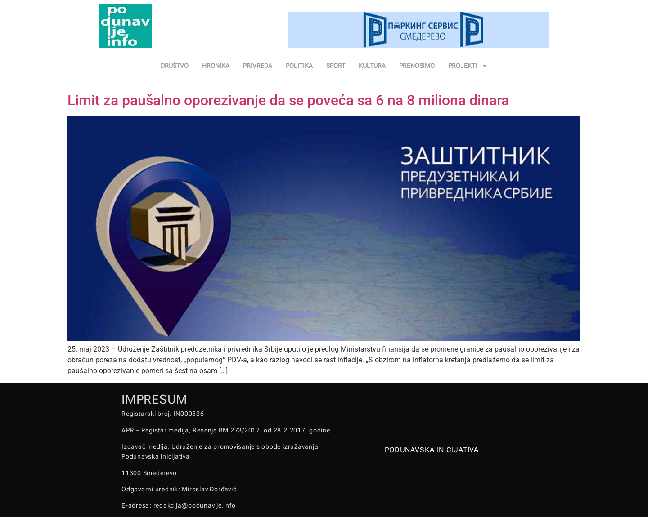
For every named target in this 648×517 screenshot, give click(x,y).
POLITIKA (299, 65)
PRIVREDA (257, 65)
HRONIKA (216, 65)
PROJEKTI (468, 65)
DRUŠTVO (175, 65)
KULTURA (372, 65)
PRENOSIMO (417, 65)
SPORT (335, 65)
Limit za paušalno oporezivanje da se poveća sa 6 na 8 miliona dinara (288, 100)
